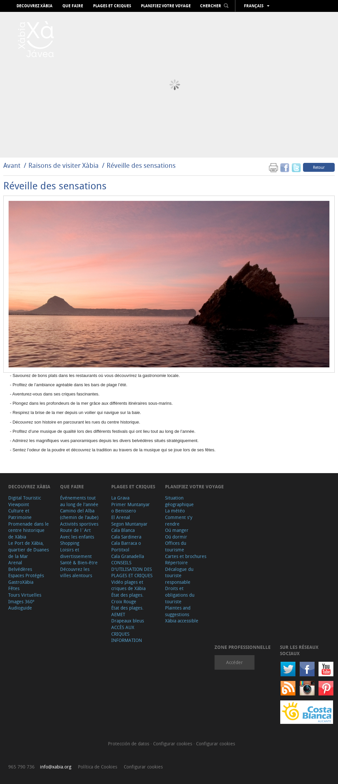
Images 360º (21, 601)
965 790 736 (21, 767)
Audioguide (20, 608)
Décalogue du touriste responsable (179, 575)
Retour (319, 167)
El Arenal (120, 517)
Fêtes (13, 588)
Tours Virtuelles (24, 595)
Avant (11, 165)
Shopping (69, 543)
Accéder (234, 662)
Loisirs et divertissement (76, 552)
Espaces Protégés (26, 575)
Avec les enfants (77, 537)
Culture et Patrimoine (20, 513)
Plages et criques (112, 6)
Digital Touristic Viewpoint (24, 501)
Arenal (15, 562)
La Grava (120, 498)
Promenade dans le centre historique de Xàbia (28, 530)
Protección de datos (129, 743)
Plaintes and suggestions (177, 611)
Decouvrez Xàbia (34, 6)
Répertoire (176, 562)
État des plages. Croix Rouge (127, 598)
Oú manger (176, 530)
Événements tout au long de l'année (79, 501)
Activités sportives (79, 524)
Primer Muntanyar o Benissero (130, 507)
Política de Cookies (97, 767)
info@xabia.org (55, 767)
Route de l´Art (75, 530)
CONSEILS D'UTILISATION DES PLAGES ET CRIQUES (131, 569)
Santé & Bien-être (79, 562)
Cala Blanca (123, 530)
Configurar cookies (173, 743)
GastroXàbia (20, 582)
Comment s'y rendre (178, 520)
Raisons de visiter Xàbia (64, 165)
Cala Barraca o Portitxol (126, 546)
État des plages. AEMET (127, 611)
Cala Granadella (127, 556)
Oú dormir (176, 537)
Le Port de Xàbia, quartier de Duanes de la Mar (28, 549)
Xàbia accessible (181, 620)
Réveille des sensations (141, 165)
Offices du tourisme (175, 546)
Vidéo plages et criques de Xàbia (128, 585)
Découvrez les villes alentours (76, 572)
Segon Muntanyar (129, 524)
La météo (175, 510)
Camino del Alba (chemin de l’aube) (79, 513)
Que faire (72, 6)
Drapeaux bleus (127, 620)
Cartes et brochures (185, 556)
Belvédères (20, 569)
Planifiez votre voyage (166, 6)
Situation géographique (179, 501)
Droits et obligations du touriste (179, 594)
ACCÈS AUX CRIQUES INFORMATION (126, 633)
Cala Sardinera (126, 537)
